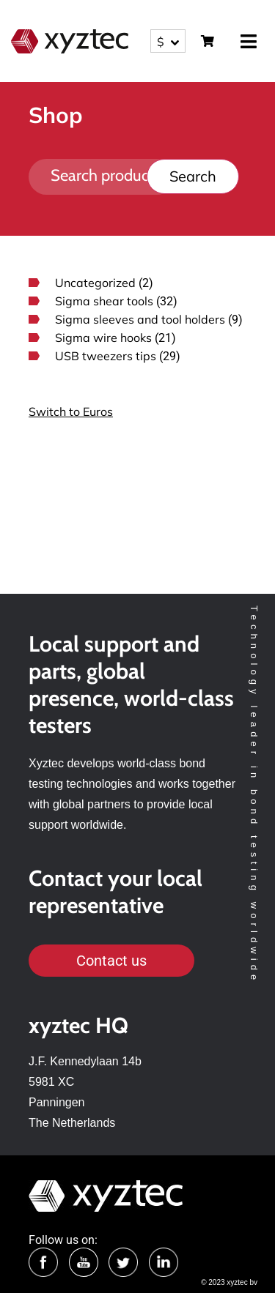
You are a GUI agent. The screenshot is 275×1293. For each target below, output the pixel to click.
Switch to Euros (71, 411)
